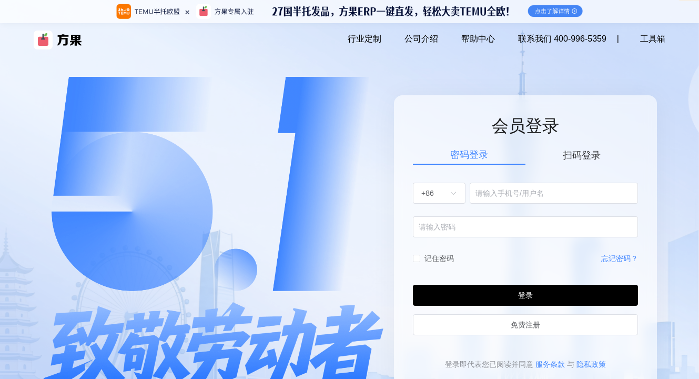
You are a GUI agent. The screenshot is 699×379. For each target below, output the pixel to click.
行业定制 (364, 39)
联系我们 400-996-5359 (562, 39)
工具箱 (652, 39)
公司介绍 (421, 39)
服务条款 (550, 364)
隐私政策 (591, 364)
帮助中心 (478, 39)
